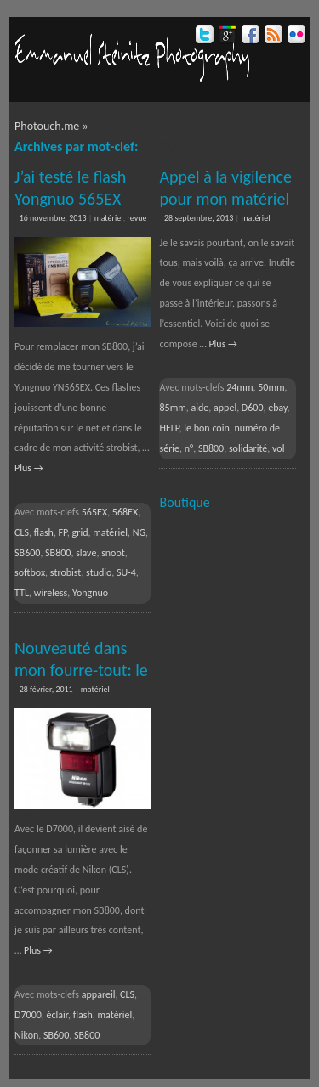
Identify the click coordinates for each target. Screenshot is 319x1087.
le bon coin (206, 428)
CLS (21, 532)
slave (86, 553)
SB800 (58, 553)
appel (225, 408)
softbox (29, 572)
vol (278, 448)
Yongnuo (90, 593)
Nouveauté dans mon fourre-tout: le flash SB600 (81, 670)
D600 (253, 408)
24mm (239, 387)
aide (200, 408)
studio (98, 572)
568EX (125, 512)
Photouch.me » (51, 126)
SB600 (27, 553)
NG (139, 532)
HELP (169, 428)
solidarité (248, 448)
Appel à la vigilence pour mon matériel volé (225, 198)
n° (189, 448)
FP (63, 532)
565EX (94, 512)
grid (80, 532)
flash (44, 532)
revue (136, 217)
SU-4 (126, 572)
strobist (66, 572)
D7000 (28, 1015)
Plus (28, 468)
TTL (21, 593)
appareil (99, 994)
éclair (57, 1015)
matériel (108, 217)
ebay (277, 408)
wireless (50, 593)
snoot (113, 553)
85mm (172, 408)
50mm (271, 387)
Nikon (26, 1035)
